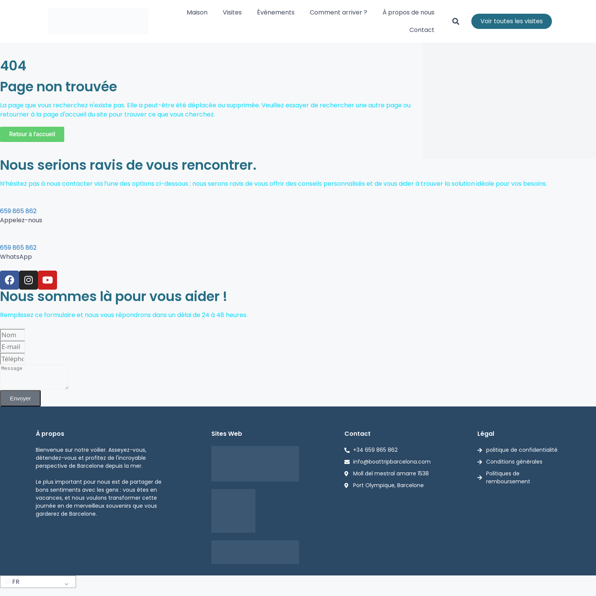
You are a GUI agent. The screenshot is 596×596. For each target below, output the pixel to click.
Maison (197, 12)
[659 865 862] (3, 201)
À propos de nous (408, 12)
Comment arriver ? (338, 12)
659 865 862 (18, 211)
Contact (421, 29)
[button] (456, 21)
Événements (276, 12)
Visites (232, 12)
